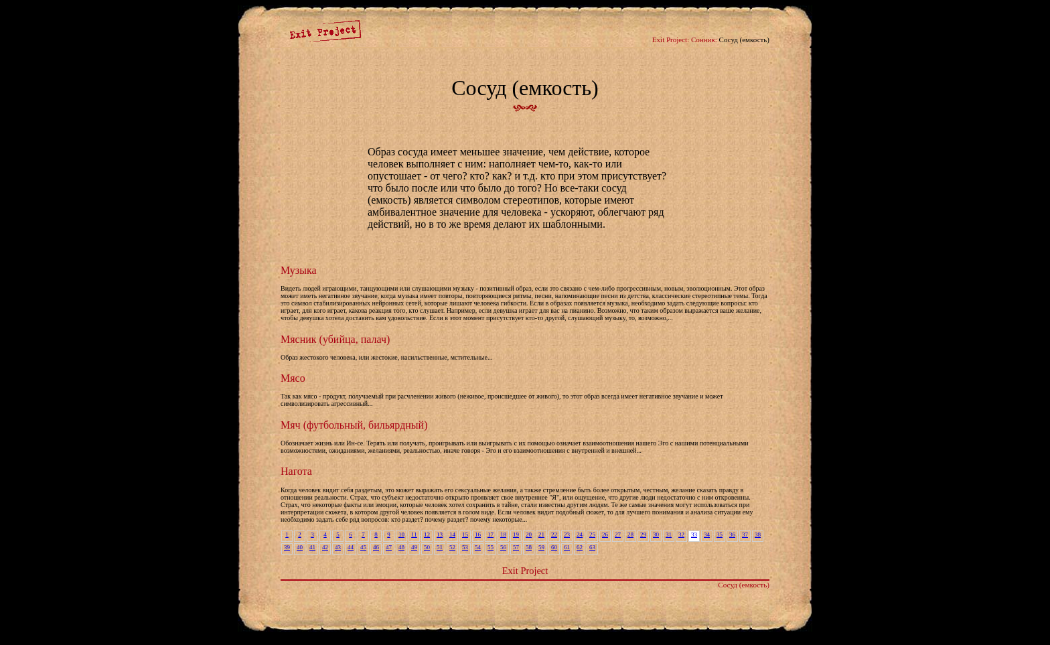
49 (414, 547)
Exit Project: (670, 39)
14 (452, 534)
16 (478, 534)
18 (503, 534)
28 (630, 534)
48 (401, 547)
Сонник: (704, 39)
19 (516, 534)
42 (325, 547)
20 (529, 534)
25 (592, 534)
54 (478, 547)
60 (554, 547)
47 (389, 547)
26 (605, 534)
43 (338, 547)
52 (452, 547)
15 (465, 534)
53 (465, 547)
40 (300, 547)
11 (414, 534)
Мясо (293, 378)
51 (440, 547)
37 (745, 534)
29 (643, 534)
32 (681, 534)
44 (351, 547)
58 (529, 547)
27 (618, 534)
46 (376, 547)
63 (592, 547)
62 (580, 547)
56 (503, 547)
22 (554, 534)
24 (580, 534)
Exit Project (525, 570)
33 (694, 534)
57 (516, 547)
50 (427, 547)
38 (758, 534)
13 (440, 534)
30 (656, 534)
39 (287, 547)
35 (720, 534)
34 (707, 534)
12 (427, 534)
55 (490, 547)
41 (312, 547)
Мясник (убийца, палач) (335, 339)
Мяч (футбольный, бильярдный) (354, 425)
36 (732, 534)
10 (401, 534)
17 (490, 534)
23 (567, 534)
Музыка (299, 270)
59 (541, 547)
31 (669, 534)
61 (567, 547)
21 (541, 534)
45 (363, 547)
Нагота (296, 471)
